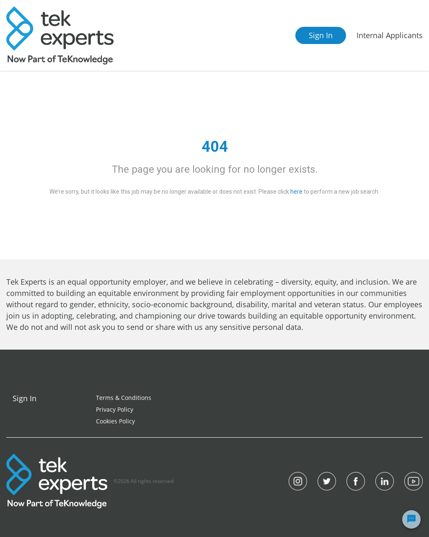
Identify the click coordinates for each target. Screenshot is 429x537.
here (296, 191)
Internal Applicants (390, 35)
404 (215, 147)
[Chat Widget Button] (411, 519)
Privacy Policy (114, 409)
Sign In (321, 35)
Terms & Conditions (123, 398)
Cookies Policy (115, 421)
